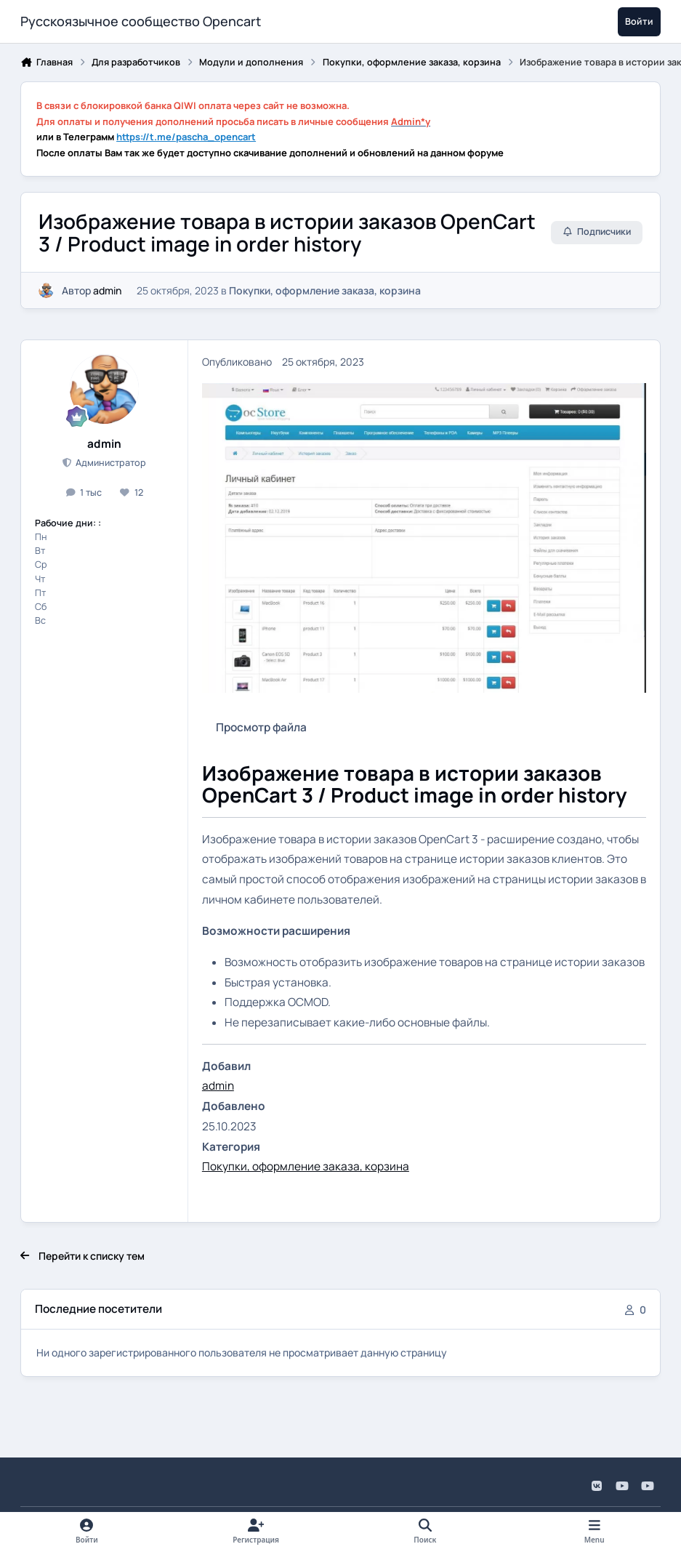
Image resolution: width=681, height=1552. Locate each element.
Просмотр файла (261, 727)
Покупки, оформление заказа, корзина (325, 290)
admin (107, 290)
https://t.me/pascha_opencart (186, 136)
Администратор (109, 463)
